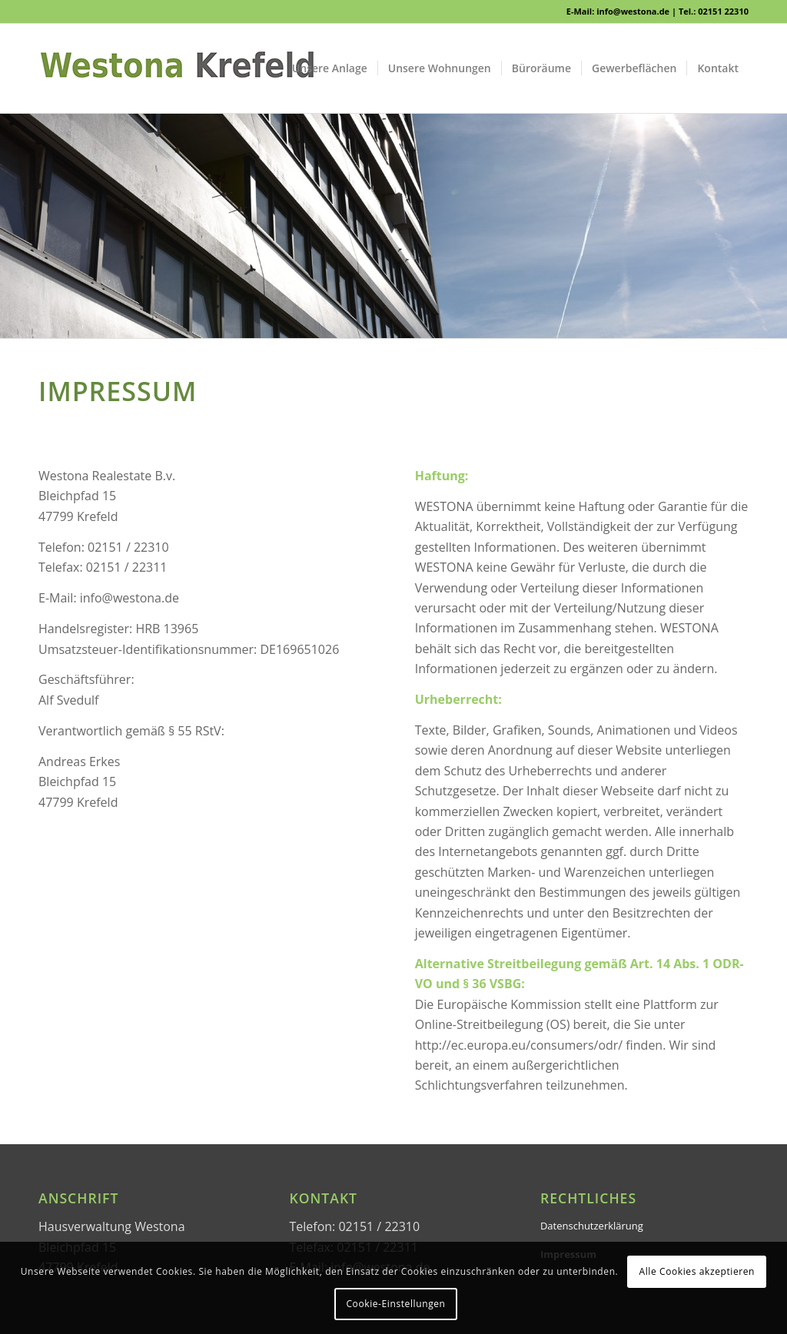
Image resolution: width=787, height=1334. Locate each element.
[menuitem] (329, 68)
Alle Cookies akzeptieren (697, 1271)
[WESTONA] (176, 68)
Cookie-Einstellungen (395, 1303)
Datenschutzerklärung (591, 1226)
